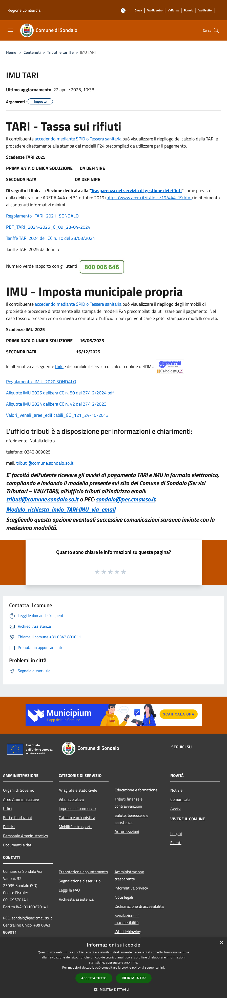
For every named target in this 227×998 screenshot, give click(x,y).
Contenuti (32, 52)
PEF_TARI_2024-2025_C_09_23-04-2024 (48, 227)
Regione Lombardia (24, 10)
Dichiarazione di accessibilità (139, 906)
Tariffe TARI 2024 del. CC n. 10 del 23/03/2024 (50, 238)
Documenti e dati (17, 845)
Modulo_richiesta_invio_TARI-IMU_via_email (60, 509)
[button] (114, 989)
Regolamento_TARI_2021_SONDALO (42, 215)
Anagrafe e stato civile (78, 790)
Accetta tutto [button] (94, 978)
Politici (9, 827)
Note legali (124, 897)
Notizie (176, 790)
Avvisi (175, 808)
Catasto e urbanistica (77, 817)
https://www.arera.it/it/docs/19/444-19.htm (149, 197)
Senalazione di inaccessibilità (127, 919)
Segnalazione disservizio (79, 881)
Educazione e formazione (136, 790)
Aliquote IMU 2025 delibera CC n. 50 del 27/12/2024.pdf (60, 392)
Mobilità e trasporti (75, 827)
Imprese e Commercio (77, 808)
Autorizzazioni (127, 831)
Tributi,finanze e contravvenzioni (128, 802)
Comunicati (180, 799)
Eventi (175, 843)
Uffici (7, 808)
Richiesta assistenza (76, 899)
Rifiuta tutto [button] (134, 978)
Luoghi (176, 833)
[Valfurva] (173, 10)
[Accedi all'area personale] (123, 11)
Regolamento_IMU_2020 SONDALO (41, 381)
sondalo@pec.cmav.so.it (125, 499)
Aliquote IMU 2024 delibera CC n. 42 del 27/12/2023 (56, 404)
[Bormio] (188, 10)
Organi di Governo (18, 790)
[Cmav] (138, 10)
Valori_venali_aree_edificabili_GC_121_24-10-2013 (57, 415)
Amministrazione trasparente (129, 875)
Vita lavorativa (71, 799)
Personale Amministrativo (25, 836)
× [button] (221, 943)
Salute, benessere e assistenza (131, 818)
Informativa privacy (131, 888)
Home (11, 52)
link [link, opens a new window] (162, 967)
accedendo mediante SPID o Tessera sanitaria (78, 138)
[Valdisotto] (205, 10)
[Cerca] (216, 30)
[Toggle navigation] (10, 30)
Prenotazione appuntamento (83, 872)
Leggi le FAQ (69, 890)
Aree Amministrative (21, 799)
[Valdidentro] (154, 10)
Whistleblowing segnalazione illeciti (131, 935)
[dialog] (113, 967)
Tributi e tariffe (60, 52)
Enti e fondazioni (17, 817)
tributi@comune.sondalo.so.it (44, 463)
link (59, 366)
